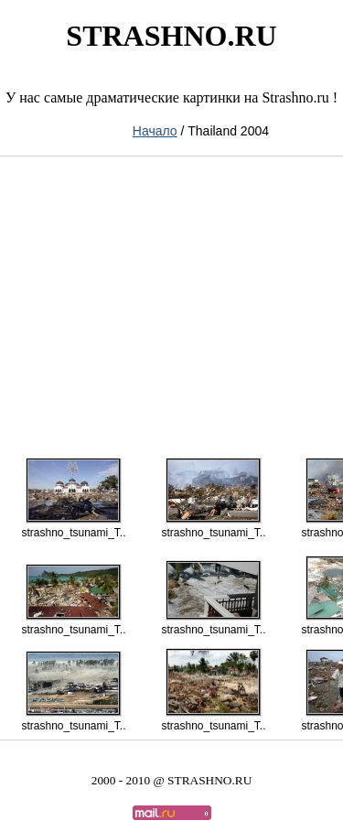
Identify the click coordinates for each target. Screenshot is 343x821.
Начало (155, 131)
